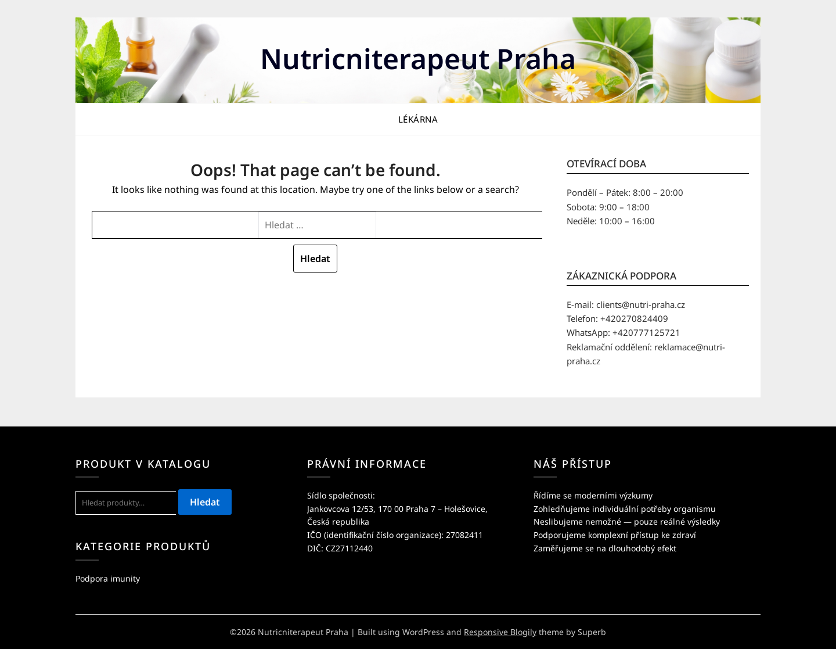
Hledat (205, 502)
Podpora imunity (107, 578)
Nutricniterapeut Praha (418, 58)
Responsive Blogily (500, 631)
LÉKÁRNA (418, 119)
